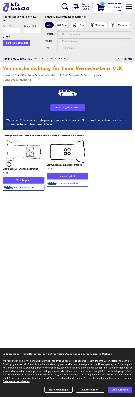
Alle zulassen (120, 389)
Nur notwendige (58, 389)
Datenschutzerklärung (16, 381)
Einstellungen (90, 389)
